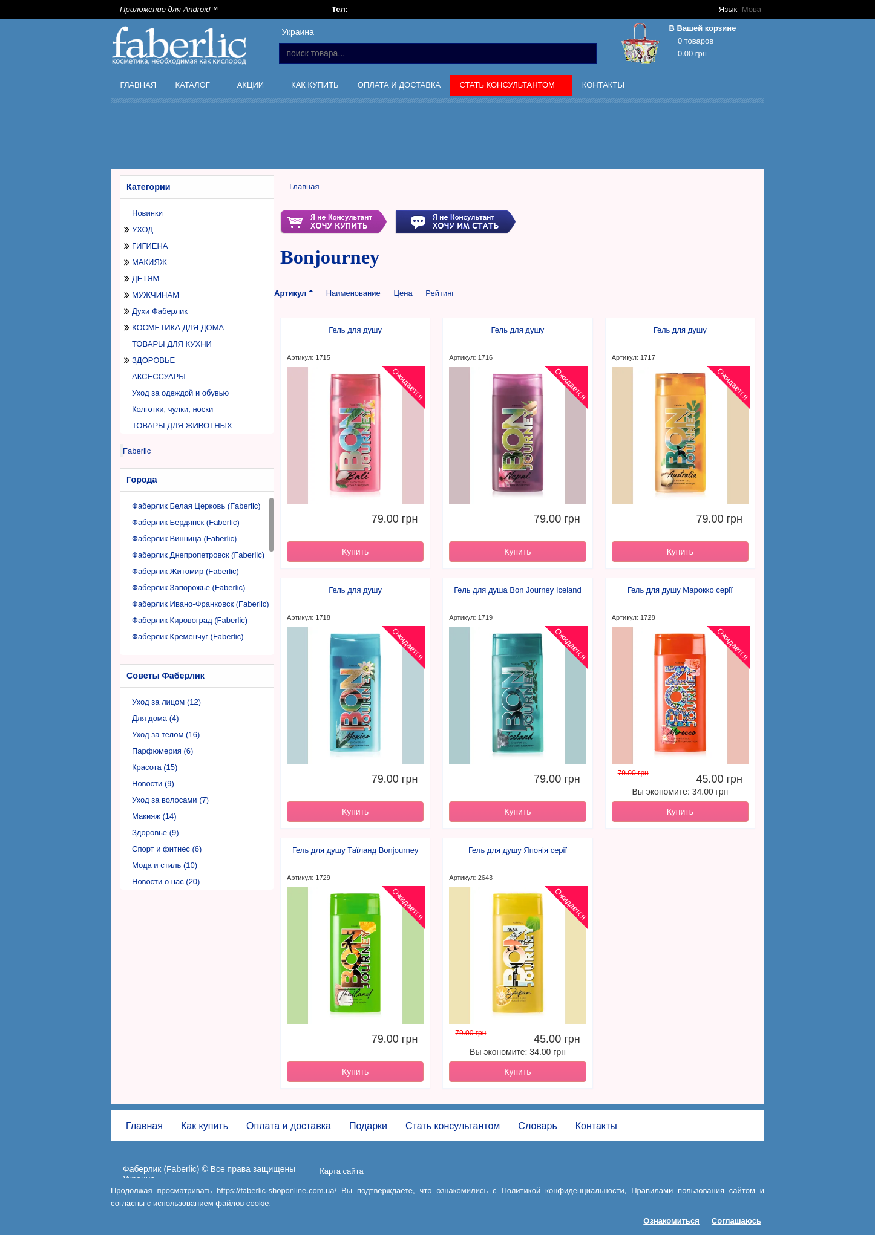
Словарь (537, 1126)
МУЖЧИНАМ (155, 294)
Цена (402, 293)
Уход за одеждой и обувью (180, 392)
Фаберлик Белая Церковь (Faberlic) (196, 505)
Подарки (368, 1126)
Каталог (193, 87)
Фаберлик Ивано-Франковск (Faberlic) (200, 603)
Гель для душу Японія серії (517, 850)
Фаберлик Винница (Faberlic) (184, 538)
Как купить (315, 85)
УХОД (142, 229)
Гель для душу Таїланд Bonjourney (355, 850)
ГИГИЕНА (150, 245)
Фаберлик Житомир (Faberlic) (185, 571)
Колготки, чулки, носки (172, 409)
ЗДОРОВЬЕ (153, 360)
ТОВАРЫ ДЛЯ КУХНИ (172, 343)
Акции (252, 87)
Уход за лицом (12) (166, 701)
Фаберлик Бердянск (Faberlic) (186, 522)
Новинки (147, 213)
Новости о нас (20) (166, 881)
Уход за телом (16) (166, 734)
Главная (138, 85)
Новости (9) (153, 783)
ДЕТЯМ (145, 278)
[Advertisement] (437, 138)
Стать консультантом (508, 87)
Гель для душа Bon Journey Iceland (518, 590)
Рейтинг (439, 293)
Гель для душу (355, 329)
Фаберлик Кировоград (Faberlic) (189, 620)
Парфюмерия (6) (162, 750)
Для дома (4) (155, 718)
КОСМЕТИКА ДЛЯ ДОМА (178, 327)
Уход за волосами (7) (170, 799)
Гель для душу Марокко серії (680, 590)
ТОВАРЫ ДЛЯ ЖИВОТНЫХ (182, 425)
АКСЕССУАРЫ (159, 376)
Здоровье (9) (155, 832)
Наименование (353, 293)
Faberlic (137, 450)
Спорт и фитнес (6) (167, 848)
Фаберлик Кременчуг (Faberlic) (187, 636)
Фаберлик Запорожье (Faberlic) (188, 587)
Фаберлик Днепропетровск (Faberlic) (198, 554)
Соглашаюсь (736, 1220)
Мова (751, 9)
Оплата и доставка (399, 85)
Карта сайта (341, 1171)
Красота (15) (154, 767)
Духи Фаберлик (160, 311)
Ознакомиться (671, 1220)
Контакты (603, 85)
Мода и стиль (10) (164, 865)
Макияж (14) (154, 816)
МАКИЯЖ (149, 262)
